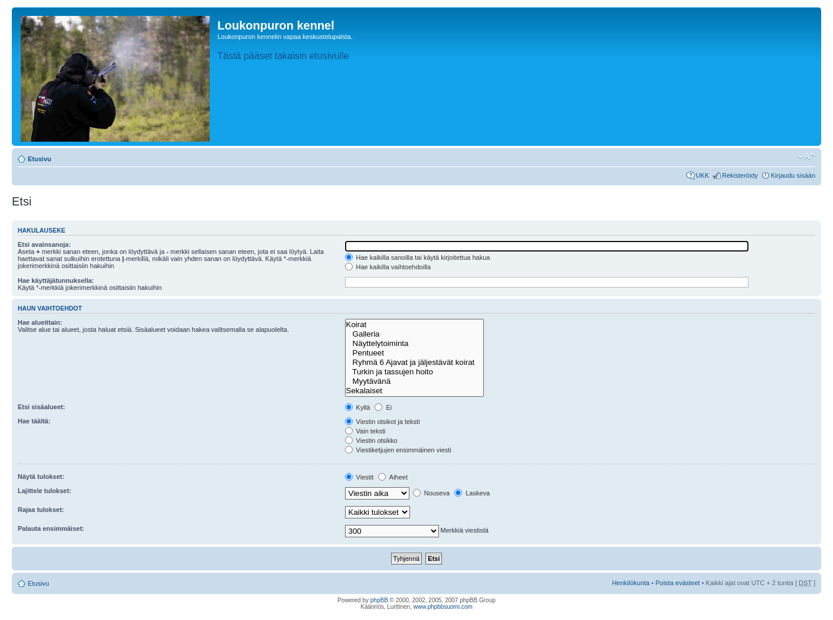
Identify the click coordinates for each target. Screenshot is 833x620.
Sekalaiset (414, 391)
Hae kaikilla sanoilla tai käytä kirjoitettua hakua (417, 257)
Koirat (414, 324)
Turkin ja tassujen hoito (414, 372)
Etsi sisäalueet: (41, 406)
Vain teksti (365, 431)
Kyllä (357, 407)
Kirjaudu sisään (793, 175)
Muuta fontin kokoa (806, 156)
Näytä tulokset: (41, 476)
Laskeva (472, 493)
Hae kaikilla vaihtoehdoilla (388, 266)
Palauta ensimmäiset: (51, 528)
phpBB (379, 600)
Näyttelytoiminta (414, 343)
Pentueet (414, 353)
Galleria (414, 334)
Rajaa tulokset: (41, 509)
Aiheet (393, 477)
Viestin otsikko (371, 440)
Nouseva (431, 493)
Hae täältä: (34, 421)
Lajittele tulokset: (44, 490)
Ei (383, 407)
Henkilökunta (631, 582)
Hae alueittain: (40, 322)
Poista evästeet (677, 582)
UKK (703, 175)
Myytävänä (414, 381)
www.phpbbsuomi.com (443, 606)
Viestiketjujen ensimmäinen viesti (398, 449)
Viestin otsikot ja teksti (382, 421)
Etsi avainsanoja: (44, 244)
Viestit (359, 477)
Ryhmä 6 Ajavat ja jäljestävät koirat (414, 362)
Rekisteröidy (740, 175)
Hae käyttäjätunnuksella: (56, 280)
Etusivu (39, 158)
